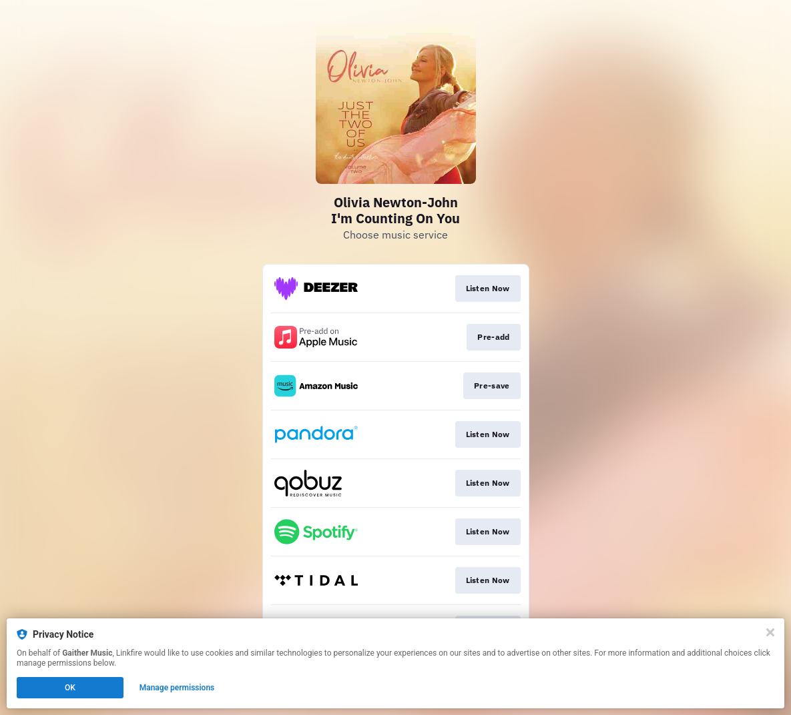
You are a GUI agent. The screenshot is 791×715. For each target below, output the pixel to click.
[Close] (770, 632)
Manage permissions (177, 687)
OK (70, 687)
